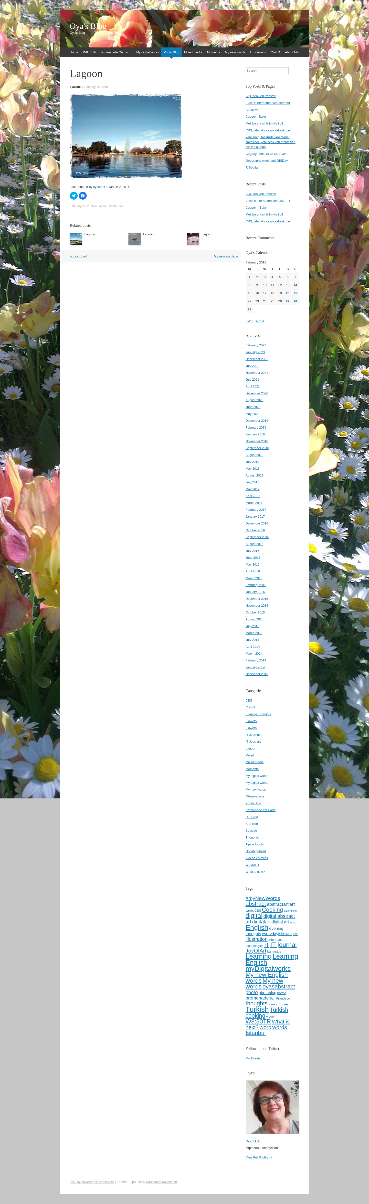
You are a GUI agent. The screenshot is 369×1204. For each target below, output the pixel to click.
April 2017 (253, 496)
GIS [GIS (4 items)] (295, 934)
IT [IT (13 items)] (266, 945)
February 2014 (256, 660)
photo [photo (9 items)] (252, 992)
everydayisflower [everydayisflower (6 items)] (277, 933)
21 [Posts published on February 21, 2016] (295, 293)
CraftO (275, 52)
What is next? (255, 872)
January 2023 (255, 352)
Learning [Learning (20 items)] (259, 956)
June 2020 (253, 407)
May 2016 (253, 564)
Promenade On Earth (116, 52)
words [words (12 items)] (279, 1027)
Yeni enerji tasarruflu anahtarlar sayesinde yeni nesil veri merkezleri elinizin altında (270, 142)
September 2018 (257, 448)
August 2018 (255, 455)
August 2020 (255, 400)
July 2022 (252, 366)
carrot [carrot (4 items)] (250, 910)
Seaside (251, 830)
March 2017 (254, 503)
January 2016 (255, 592)
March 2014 (254, 653)
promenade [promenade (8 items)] (257, 997)
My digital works (147, 52)
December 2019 (257, 420)
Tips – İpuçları (255, 844)
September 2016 (257, 537)
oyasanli (76, 87)
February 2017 (256, 509)
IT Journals (258, 52)
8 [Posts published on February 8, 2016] (249, 285)
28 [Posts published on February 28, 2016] (295, 301)
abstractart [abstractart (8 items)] (278, 904)
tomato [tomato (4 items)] (273, 1004)
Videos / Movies (257, 858)
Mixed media (193, 52)
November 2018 (257, 441)
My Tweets (253, 1058)
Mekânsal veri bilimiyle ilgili (265, 123)
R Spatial (252, 167)
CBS (249, 700)
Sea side (252, 824)
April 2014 (253, 646)
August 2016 (255, 544)
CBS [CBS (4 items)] (257, 910)
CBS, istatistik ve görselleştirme (268, 130)
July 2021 (252, 379)
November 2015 (257, 605)
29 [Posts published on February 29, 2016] (249, 309)
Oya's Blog (88, 26)
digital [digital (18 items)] (254, 915)
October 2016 (255, 530)
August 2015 (255, 619)
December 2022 (257, 359)
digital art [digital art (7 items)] (280, 922)
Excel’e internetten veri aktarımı (268, 201)
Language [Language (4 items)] (274, 951)
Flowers (251, 721)
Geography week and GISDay (267, 160)
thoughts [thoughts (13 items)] (257, 1003)
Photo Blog (171, 52)
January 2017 (255, 516)
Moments (213, 52)
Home (74, 52)
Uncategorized (256, 851)
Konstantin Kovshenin (161, 1182)
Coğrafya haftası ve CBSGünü (267, 154)
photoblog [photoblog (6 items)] (267, 992)
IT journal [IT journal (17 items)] (283, 944)
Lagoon (102, 206)
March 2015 (254, 633)
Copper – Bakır (256, 207)
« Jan (249, 321)
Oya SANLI (254, 1141)
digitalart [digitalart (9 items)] (261, 921)
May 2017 (253, 489)
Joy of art (78, 256)
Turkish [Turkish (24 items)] (257, 1009)
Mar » (260, 321)
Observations (255, 796)
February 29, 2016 (96, 87)
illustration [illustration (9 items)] (257, 939)
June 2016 (253, 557)
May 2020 (253, 414)
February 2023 (256, 345)
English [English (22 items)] (257, 927)
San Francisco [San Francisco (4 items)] (280, 998)
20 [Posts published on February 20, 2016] (287, 293)
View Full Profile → (259, 1157)
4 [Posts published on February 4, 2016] (272, 277)
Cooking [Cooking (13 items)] (272, 910)
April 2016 (253, 571)
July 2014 (252, 640)
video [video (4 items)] (270, 1016)
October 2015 (255, 612)
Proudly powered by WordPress (92, 1182)
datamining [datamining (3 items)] (290, 910)
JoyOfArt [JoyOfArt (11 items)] (256, 951)
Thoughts (252, 837)
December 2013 (257, 674)
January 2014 (255, 667)
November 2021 (257, 373)
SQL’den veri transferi (261, 194)
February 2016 (256, 585)
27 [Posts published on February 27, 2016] (287, 301)
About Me (292, 52)
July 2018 (252, 462)
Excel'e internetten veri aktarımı (268, 103)
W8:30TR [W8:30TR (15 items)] (258, 1021)
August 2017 (255, 475)
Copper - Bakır (256, 116)
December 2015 (257, 599)
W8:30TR (89, 52)
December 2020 (257, 393)
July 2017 (252, 482)
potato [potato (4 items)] (281, 993)
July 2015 (252, 626)
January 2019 (255, 434)
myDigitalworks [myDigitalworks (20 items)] (268, 968)
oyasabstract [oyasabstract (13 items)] (279, 986)
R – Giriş (252, 817)
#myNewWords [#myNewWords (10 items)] (263, 898)
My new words (235, 52)
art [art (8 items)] (292, 904)
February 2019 (256, 427)
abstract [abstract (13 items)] (256, 904)
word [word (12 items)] (266, 1027)
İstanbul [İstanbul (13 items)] (256, 1033)
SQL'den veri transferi (261, 96)
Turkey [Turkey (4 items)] (283, 1004)
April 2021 (253, 386)
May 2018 (253, 468)
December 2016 (257, 523)
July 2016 (252, 551)
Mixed (250, 755)
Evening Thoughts (258, 714)
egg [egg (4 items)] (292, 922)
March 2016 (254, 578)
